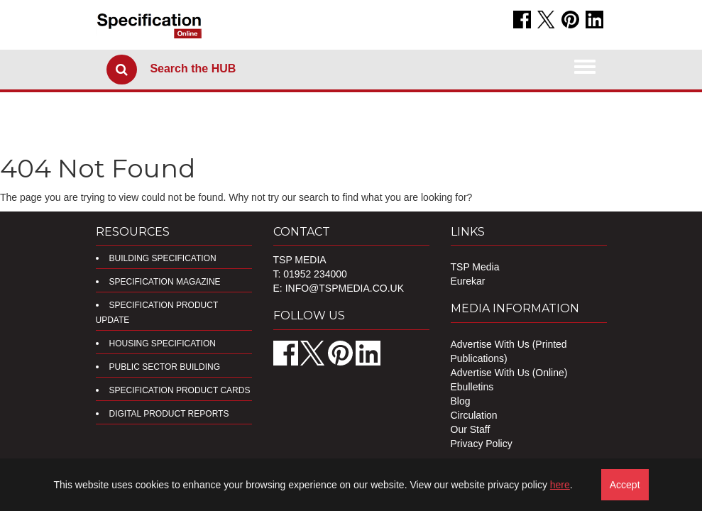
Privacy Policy (481, 443)
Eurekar (468, 281)
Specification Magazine (165, 282)
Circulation (474, 415)
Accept (625, 484)
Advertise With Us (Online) (509, 372)
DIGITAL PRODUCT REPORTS (169, 414)
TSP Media (475, 267)
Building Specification (162, 258)
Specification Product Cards (180, 390)
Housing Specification (162, 343)
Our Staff (470, 429)
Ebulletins (472, 386)
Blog (461, 401)
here (560, 484)
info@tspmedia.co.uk (344, 288)
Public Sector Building (164, 367)
